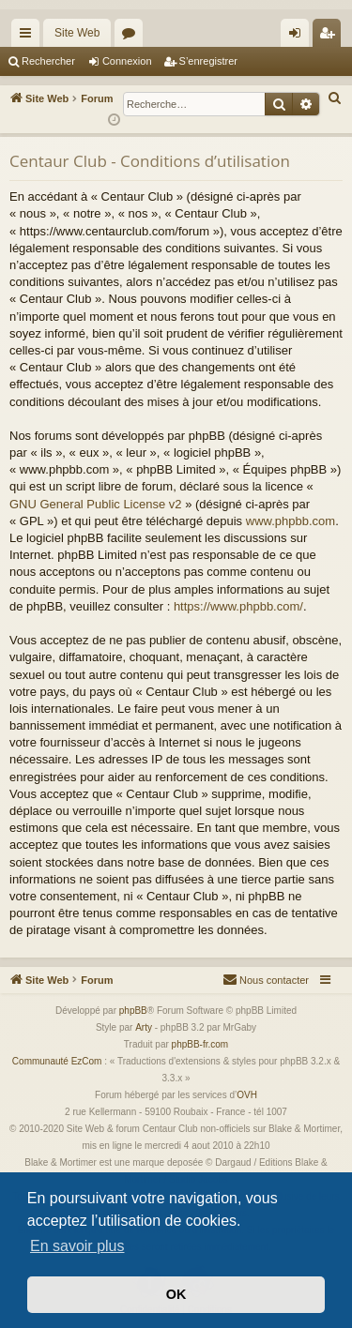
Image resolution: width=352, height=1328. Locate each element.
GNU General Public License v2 (95, 504)
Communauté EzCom (57, 1061)
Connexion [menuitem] (299, 36)
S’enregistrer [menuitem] (331, 36)
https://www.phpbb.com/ (238, 606)
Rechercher (48, 61)
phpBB (133, 1010)
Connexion (127, 61)
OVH (247, 1095)
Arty (143, 1027)
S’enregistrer (208, 61)
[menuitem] (335, 98)
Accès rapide (29, 36)
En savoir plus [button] (77, 1246)
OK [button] (176, 1294)
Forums (132, 36)
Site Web (76, 32)
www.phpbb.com (290, 521)
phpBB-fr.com (200, 1044)
